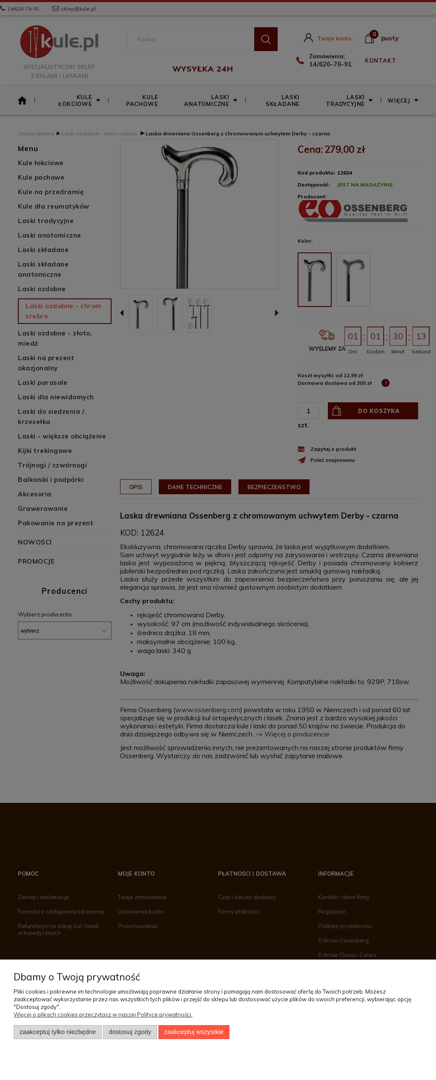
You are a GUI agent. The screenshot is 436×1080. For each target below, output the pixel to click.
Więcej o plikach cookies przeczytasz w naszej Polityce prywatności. (103, 1014)
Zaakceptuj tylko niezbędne (58, 1032)
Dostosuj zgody (130, 1032)
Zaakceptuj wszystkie (194, 1032)
